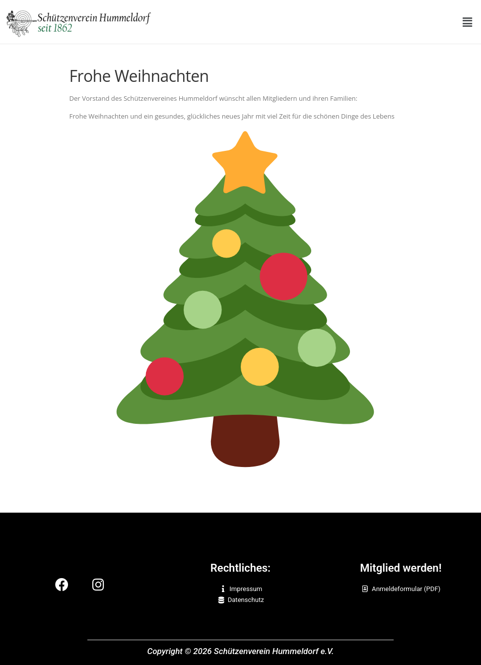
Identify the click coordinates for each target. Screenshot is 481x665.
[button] (467, 21)
